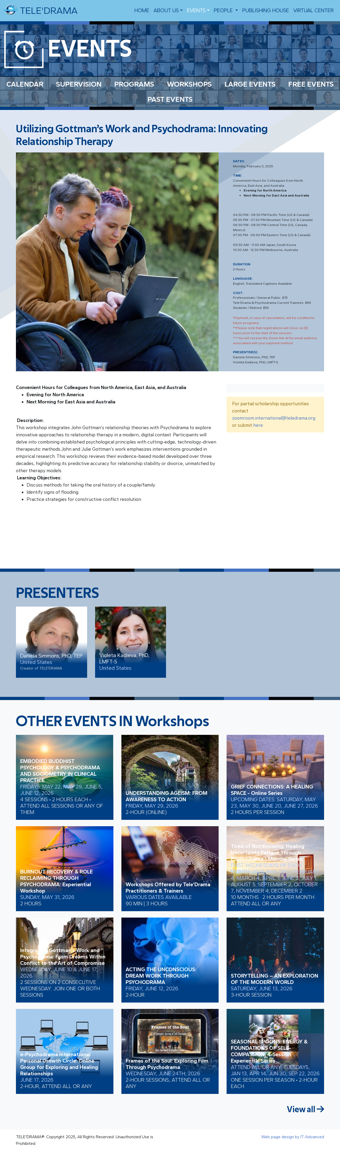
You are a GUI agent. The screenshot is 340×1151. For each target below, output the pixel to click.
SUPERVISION (78, 84)
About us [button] (166, 10)
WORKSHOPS (189, 84)
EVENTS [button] (196, 10)
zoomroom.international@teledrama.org (273, 418)
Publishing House (265, 10)
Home (141, 10)
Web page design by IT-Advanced (292, 1136)
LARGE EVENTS (249, 84)
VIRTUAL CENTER (313, 10)
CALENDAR (24, 84)
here (258, 425)
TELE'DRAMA (41, 10)
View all (305, 1109)
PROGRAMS (134, 84)
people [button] (224, 10)
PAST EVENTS (170, 99)
